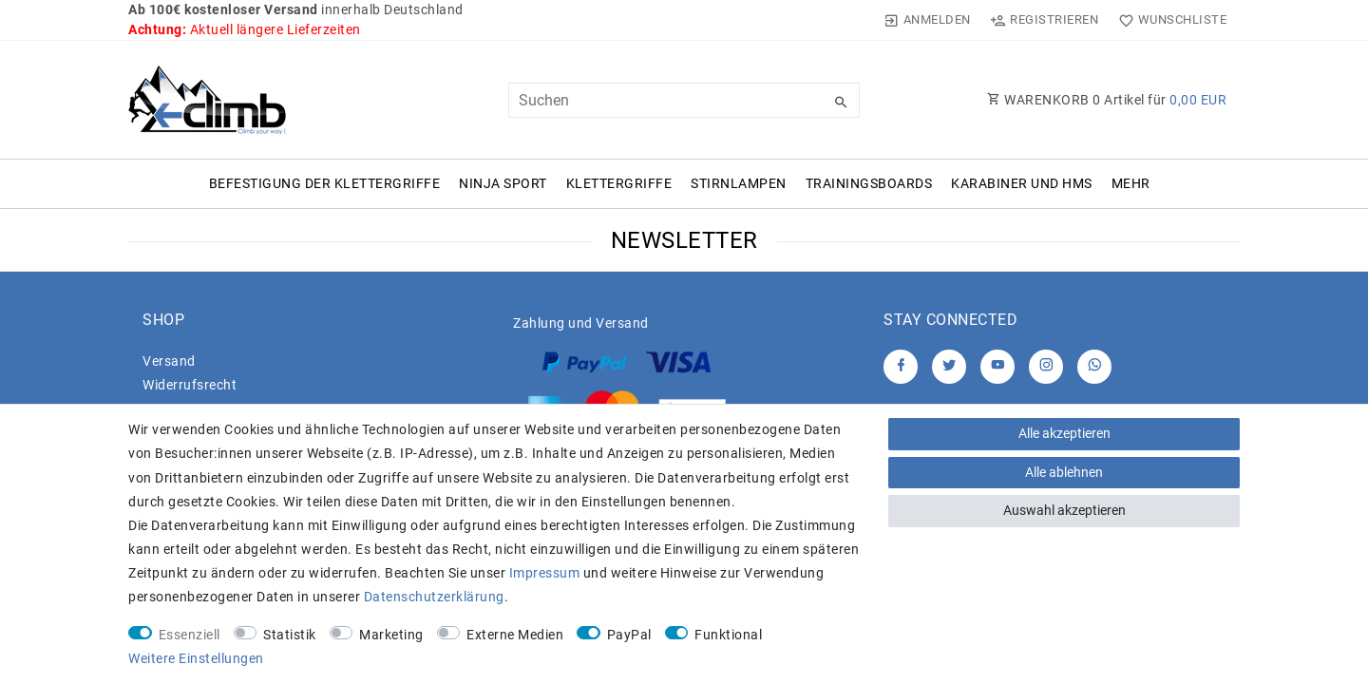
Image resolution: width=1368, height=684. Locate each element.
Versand (169, 361)
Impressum (544, 572)
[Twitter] (949, 367)
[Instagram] (1046, 367)
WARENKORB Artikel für (1106, 99)
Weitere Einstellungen (196, 658)
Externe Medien (514, 634)
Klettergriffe (619, 183)
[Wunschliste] (1168, 20)
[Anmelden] (927, 20)
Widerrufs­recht (189, 384)
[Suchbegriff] (684, 100)
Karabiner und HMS (1021, 183)
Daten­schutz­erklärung (434, 596)
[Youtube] (997, 367)
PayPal (629, 634)
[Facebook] (901, 367)
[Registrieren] (1044, 20)
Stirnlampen (739, 183)
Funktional (728, 634)
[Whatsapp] (1094, 367)
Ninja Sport (503, 183)
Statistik (289, 634)
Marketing (391, 634)
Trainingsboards (869, 183)
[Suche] (841, 103)
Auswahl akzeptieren (1064, 510)
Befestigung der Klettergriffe (325, 183)
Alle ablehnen (1064, 472)
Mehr (1131, 183)
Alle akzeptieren (1064, 433)
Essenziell (189, 634)
